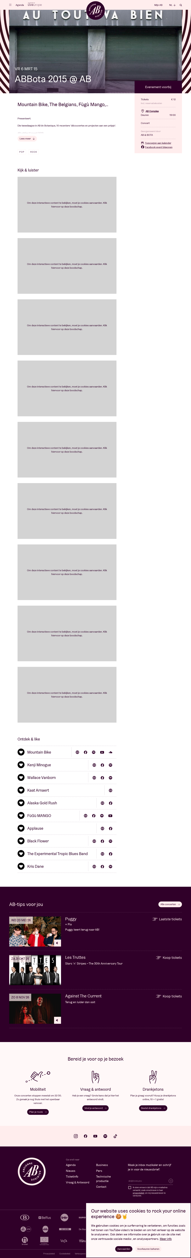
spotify (105, 1136)
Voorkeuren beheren (148, 1248)
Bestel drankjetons (153, 1108)
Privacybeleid (49, 1253)
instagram (76, 1136)
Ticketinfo (72, 1176)
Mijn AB (158, 5)
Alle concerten (170, 904)
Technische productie (103, 1179)
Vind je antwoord (95, 1108)
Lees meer (27, 138)
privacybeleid (138, 1193)
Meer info (166, 1239)
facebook (85, 1136)
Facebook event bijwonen (156, 147)
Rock (33, 152)
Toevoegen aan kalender (156, 143)
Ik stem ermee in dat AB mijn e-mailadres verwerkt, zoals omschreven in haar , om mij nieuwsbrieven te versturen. (150, 1191)
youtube (95, 1136)
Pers (99, 1171)
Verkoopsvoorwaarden (84, 1253)
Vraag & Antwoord (77, 1182)
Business (102, 1165)
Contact (101, 1187)
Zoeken (181, 5)
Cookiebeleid (64, 1253)
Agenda (20, 5)
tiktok (115, 1136)
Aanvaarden (123, 1248)
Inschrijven (171, 1181)
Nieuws (70, 1171)
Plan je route (38, 1111)
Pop (22, 152)
